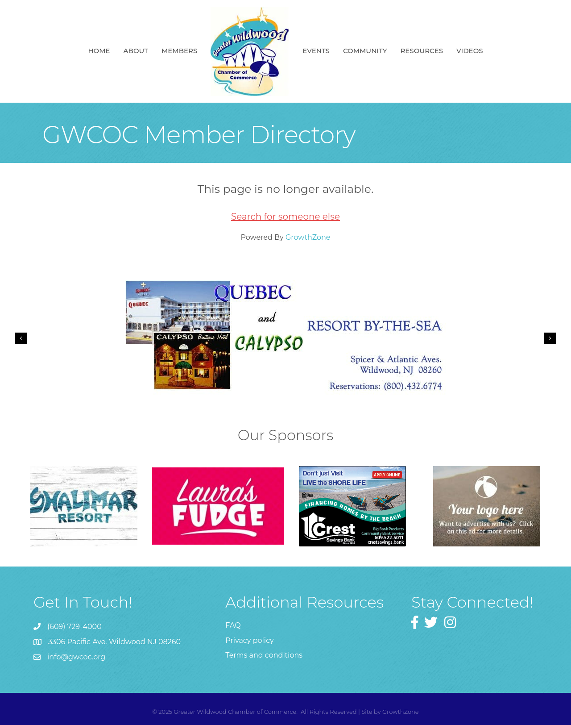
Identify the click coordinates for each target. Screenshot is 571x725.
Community (365, 50)
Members (179, 50)
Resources (421, 50)
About (136, 50)
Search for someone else (285, 216)
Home (99, 50)
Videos (469, 50)
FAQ (232, 625)
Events (316, 50)
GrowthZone (308, 237)
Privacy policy (249, 640)
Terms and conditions (263, 655)
